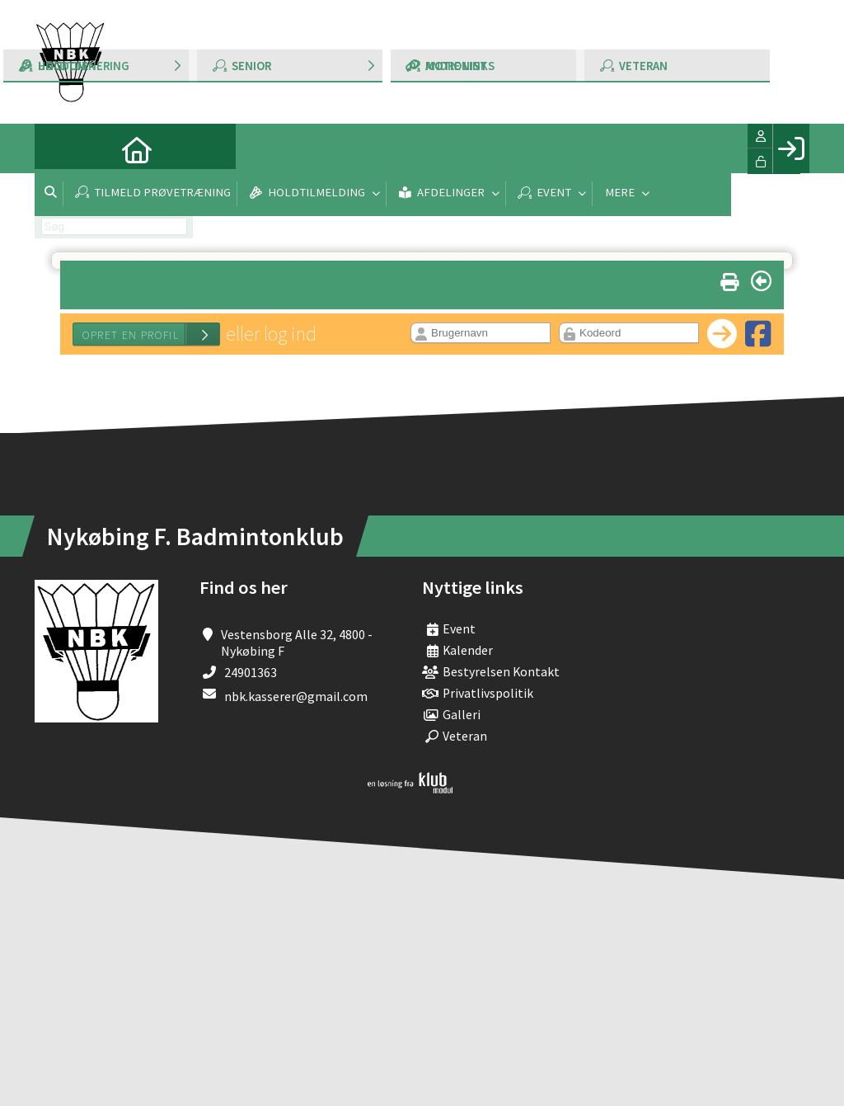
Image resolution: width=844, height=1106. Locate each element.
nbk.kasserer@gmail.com (296, 696)
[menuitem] (59, 148)
